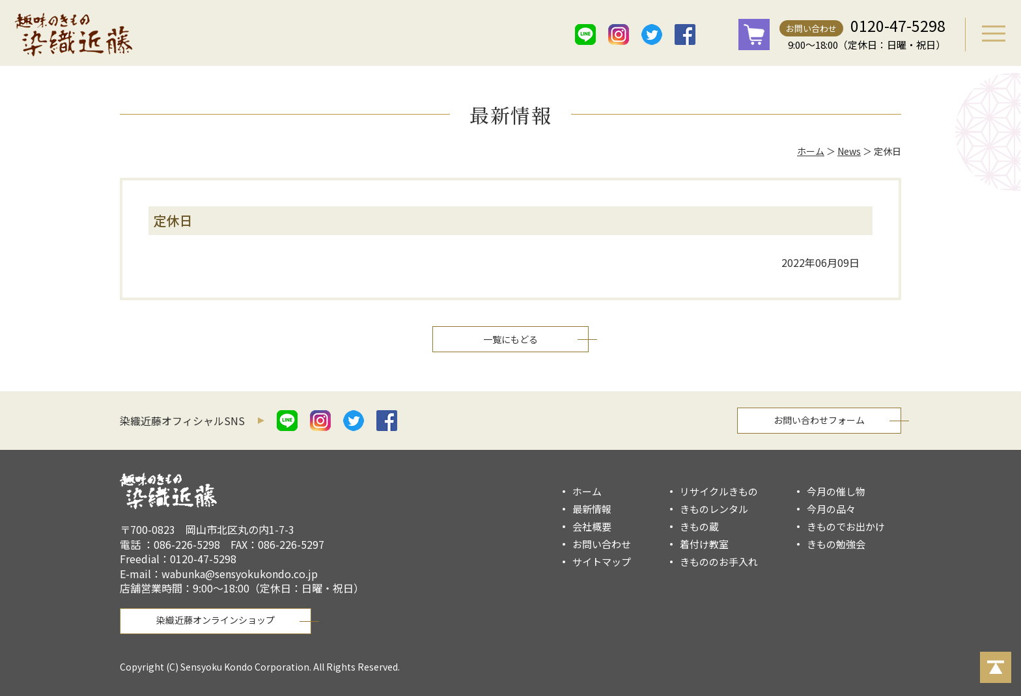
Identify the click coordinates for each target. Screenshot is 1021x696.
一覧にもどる (510, 339)
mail (718, 34)
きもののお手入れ (719, 561)
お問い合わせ (811, 28)
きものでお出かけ (846, 526)
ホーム (810, 151)
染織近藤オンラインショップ (215, 619)
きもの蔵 (699, 526)
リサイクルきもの (719, 491)
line (585, 34)
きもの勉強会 (836, 544)
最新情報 (591, 509)
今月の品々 (831, 509)
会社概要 (591, 526)
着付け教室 (704, 544)
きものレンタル (714, 509)
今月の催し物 (836, 491)
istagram (618, 34)
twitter (651, 34)
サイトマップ (601, 561)
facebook (685, 34)
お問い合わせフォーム (819, 419)
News (849, 151)
